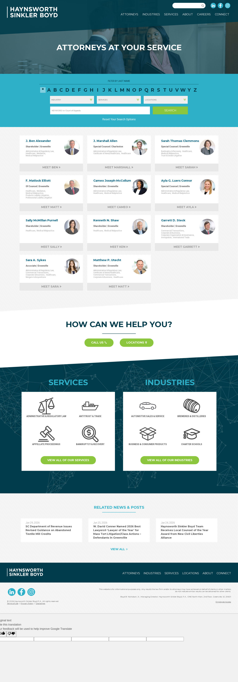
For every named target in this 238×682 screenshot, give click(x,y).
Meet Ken (117, 247)
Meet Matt (50, 207)
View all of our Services (68, 460)
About (187, 14)
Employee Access (223, 602)
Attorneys (129, 14)
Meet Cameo (118, 207)
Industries (151, 14)
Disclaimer (40, 603)
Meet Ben (50, 167)
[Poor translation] (11, 634)
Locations (135, 342)
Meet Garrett (185, 247)
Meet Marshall (118, 167)
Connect (222, 14)
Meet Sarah (185, 167)
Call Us (97, 342)
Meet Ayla (185, 207)
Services (171, 14)
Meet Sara (50, 286)
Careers (204, 14)
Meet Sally (50, 247)
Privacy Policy (27, 603)
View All (118, 549)
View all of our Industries (169, 460)
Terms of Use (12, 603)
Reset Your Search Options (119, 119)
